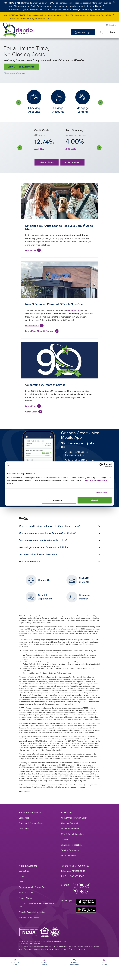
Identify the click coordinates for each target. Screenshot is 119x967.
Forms (22, 881)
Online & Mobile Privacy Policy (33, 887)
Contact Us (24, 870)
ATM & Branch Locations (72, 834)
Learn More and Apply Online (22, 66)
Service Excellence (70, 850)
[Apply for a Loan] (15, 962)
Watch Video (31, 411)
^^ (19, 736)
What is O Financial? (29, 561)
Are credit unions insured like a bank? (39, 554)
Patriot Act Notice (27, 892)
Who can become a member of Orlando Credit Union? (47, 533)
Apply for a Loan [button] (72, 162)
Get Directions (32, 325)
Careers (64, 839)
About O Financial (69, 823)
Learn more (98, 9)
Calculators (24, 817)
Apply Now (39, 148)
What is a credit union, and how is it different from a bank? (49, 526)
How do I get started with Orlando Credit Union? (44, 547)
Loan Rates (24, 828)
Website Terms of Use (29, 917)
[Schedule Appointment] (74, 962)
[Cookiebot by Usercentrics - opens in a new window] (101, 465)
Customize (59, 500)
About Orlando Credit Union (74, 817)
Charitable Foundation (71, 844)
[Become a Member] (45, 962)
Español (112, 25)
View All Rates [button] (46, 162)
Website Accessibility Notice (32, 912)
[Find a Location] (104, 962)
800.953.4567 (77, 876)
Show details (101, 492)
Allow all (94, 500)
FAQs (21, 876)
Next (100, 102)
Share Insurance (68, 855)
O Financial (73, 310)
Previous (18, 102)
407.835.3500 (78, 871)
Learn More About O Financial (39, 331)
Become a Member (70, 828)
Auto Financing (74, 130)
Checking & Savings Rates (31, 823)
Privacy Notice (25, 897)
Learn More (30, 250)
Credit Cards (41, 130)
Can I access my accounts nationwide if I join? (43, 540)
